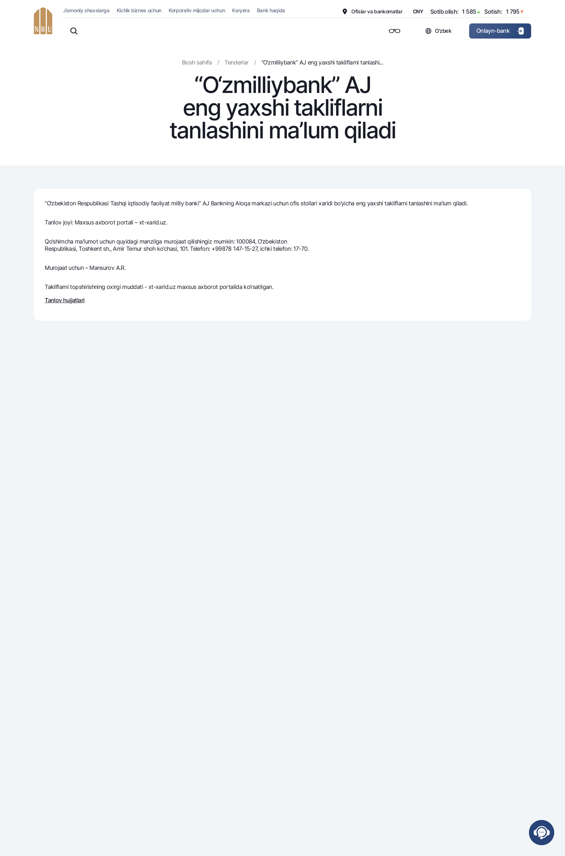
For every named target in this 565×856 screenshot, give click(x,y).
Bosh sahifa (197, 62)
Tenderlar (236, 62)
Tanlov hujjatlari (64, 300)
